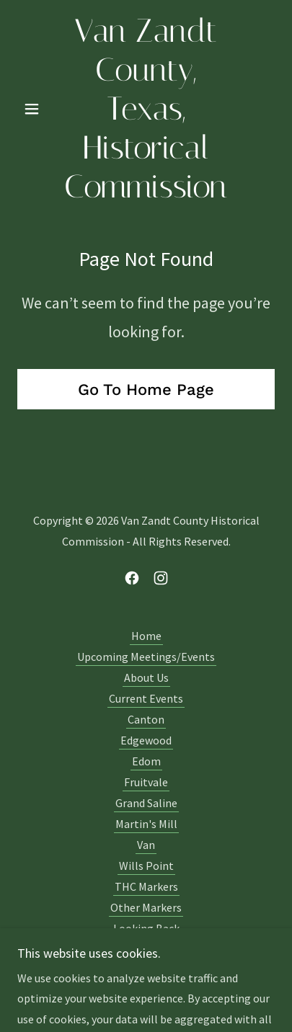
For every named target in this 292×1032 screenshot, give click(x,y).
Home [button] (146, 635)
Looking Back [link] (146, 928)
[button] (36, 108)
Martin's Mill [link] (146, 824)
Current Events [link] (146, 698)
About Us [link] (146, 677)
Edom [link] (146, 761)
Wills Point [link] (146, 865)
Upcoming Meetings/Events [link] (146, 656)
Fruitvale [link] (146, 782)
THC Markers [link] (146, 886)
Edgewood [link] (146, 740)
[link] (146, 109)
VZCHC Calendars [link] (146, 949)
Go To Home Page (146, 390)
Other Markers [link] (146, 907)
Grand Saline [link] (146, 803)
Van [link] (146, 844)
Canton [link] (146, 719)
